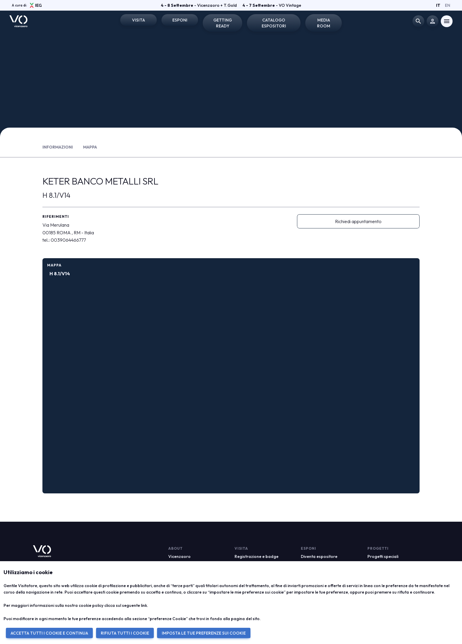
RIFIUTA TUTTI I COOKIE (125, 633)
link (144, 605)
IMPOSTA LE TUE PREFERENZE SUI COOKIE (204, 633)
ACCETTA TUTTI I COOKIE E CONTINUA (49, 633)
